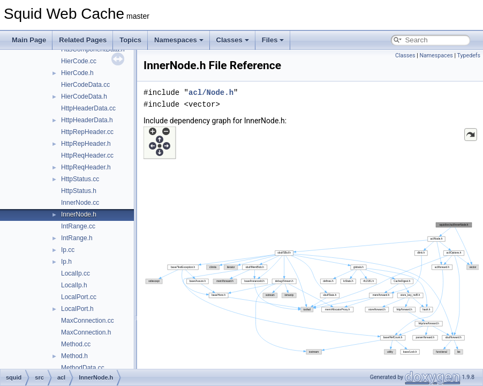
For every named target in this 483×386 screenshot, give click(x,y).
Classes (232, 40)
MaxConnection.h (86, 332)
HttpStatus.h (78, 191)
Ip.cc (67, 250)
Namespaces (178, 40)
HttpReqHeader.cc (87, 155)
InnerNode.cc (80, 202)
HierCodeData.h (84, 96)
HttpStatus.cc (80, 179)
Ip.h (66, 261)
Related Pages (83, 40)
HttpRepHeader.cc (87, 132)
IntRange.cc (78, 226)
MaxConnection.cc (87, 320)
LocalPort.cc (78, 297)
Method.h (74, 356)
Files (273, 40)
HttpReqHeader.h (86, 167)
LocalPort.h (77, 309)
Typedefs (468, 55)
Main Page (29, 40)
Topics (130, 40)
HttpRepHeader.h (86, 143)
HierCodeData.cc (85, 84)
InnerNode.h (78, 214)
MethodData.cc (82, 368)
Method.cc (75, 344)
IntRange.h (77, 238)
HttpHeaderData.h (87, 120)
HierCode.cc (78, 61)
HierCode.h (77, 73)
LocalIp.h (74, 285)
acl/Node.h (210, 92)
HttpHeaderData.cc (88, 108)
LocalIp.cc (75, 273)
